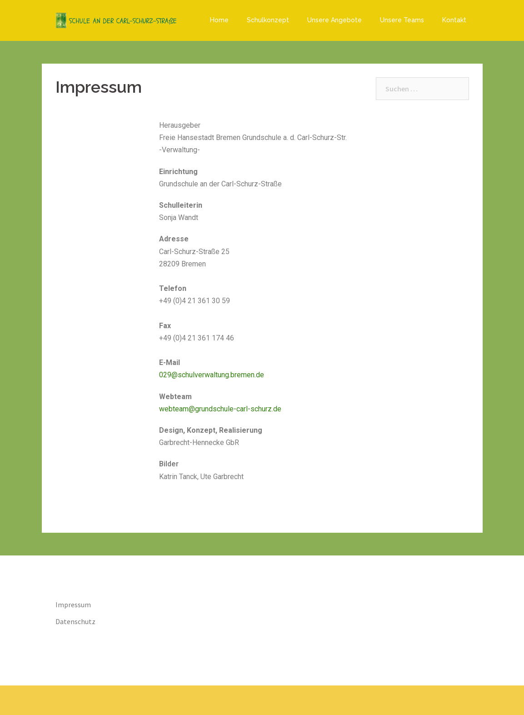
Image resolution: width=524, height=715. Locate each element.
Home (219, 20)
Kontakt (454, 20)
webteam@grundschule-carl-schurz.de (220, 409)
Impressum (73, 604)
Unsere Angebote (334, 20)
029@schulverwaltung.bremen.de (211, 374)
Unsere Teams (402, 20)
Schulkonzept (268, 20)
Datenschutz (75, 621)
